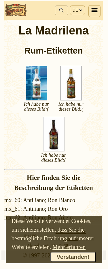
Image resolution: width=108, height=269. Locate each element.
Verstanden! (73, 257)
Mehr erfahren (69, 247)
